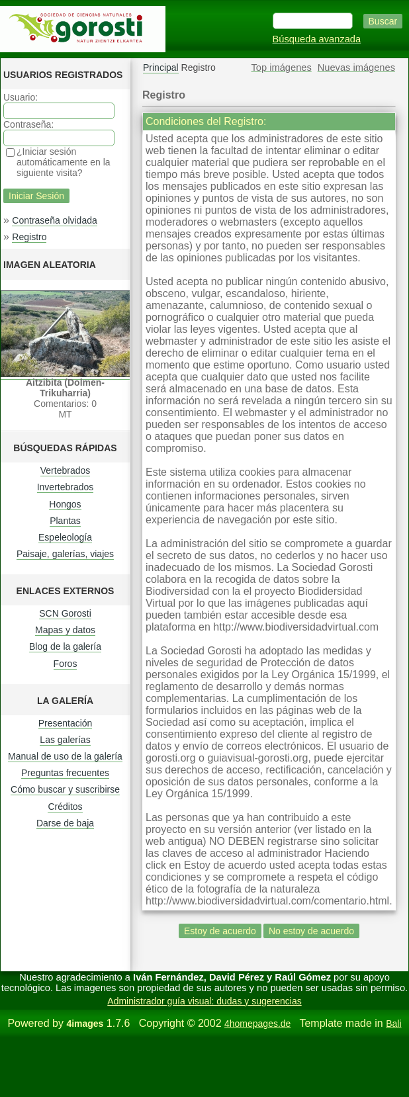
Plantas (65, 520)
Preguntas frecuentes (65, 773)
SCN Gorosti (65, 613)
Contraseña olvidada (54, 220)
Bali (393, 1023)
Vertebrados (65, 470)
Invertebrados (65, 487)
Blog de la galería (65, 646)
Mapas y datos (65, 630)
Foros (65, 663)
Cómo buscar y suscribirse (65, 789)
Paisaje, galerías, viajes (65, 553)
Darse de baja (65, 823)
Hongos (65, 504)
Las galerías (65, 739)
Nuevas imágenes (356, 67)
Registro (29, 237)
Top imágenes (281, 67)
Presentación (65, 723)
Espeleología (65, 537)
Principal (161, 67)
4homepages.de (257, 1023)
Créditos (65, 806)
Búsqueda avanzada (317, 39)
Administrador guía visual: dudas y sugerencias (204, 1001)
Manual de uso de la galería (65, 756)
